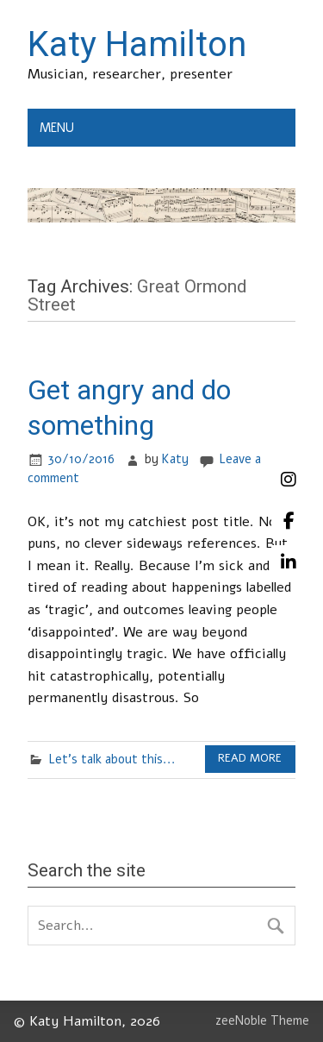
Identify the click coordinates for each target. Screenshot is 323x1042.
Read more (250, 758)
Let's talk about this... (112, 759)
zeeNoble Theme (262, 1020)
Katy (175, 459)
